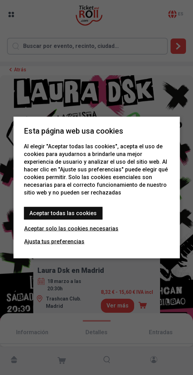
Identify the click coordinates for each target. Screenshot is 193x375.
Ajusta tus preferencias (54, 241)
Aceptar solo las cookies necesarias (71, 228)
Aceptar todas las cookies (63, 213)
